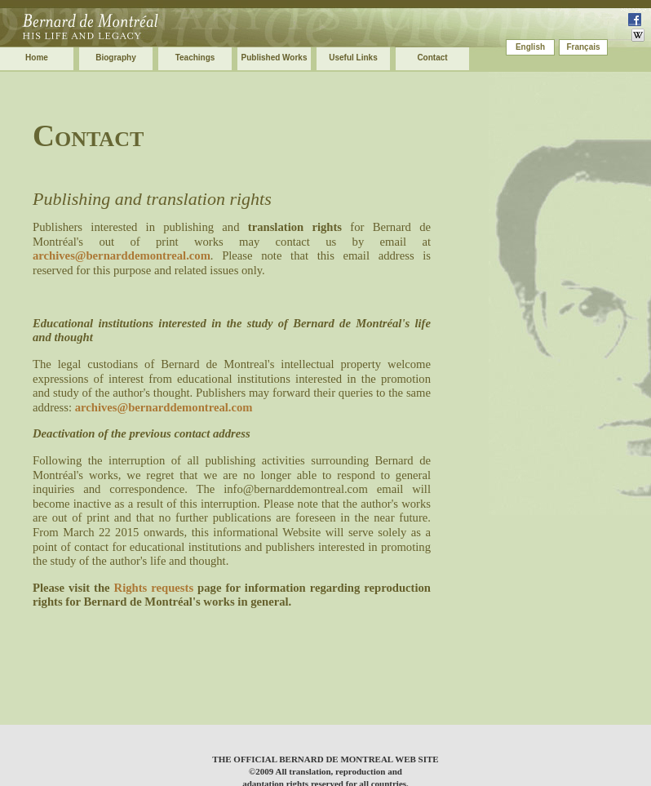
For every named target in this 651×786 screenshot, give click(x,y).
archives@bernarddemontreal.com (121, 255)
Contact (432, 57)
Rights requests (154, 587)
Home (36, 57)
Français (583, 46)
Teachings (195, 57)
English (530, 46)
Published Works (274, 57)
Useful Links (353, 57)
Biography (115, 57)
